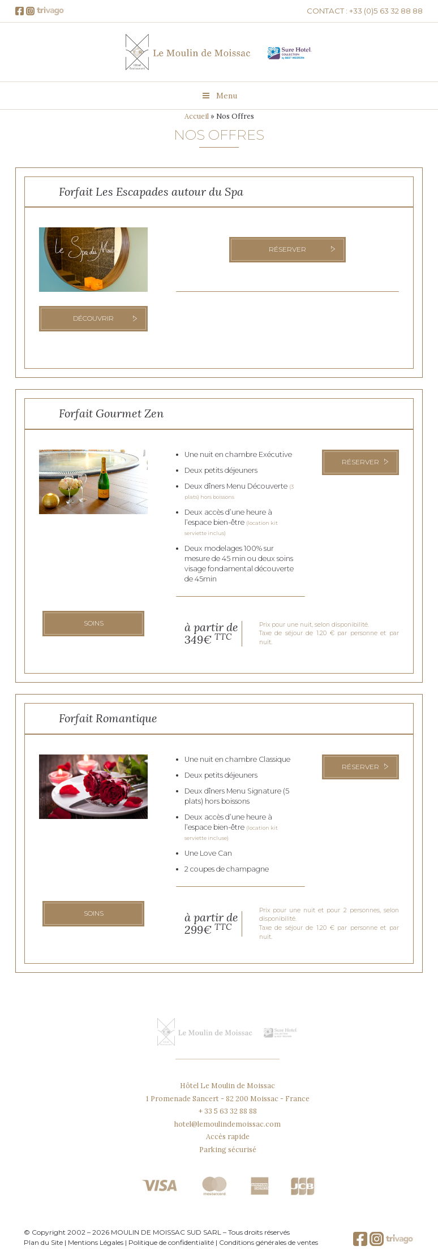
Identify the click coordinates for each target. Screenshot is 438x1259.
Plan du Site (43, 1242)
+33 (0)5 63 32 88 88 (386, 10)
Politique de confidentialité (171, 1242)
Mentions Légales (95, 1242)
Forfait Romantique (108, 718)
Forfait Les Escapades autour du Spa (151, 191)
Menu (219, 95)
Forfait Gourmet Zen (111, 413)
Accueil (196, 115)
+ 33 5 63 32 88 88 (228, 1110)
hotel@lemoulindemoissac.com (227, 1123)
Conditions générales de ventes (268, 1242)
